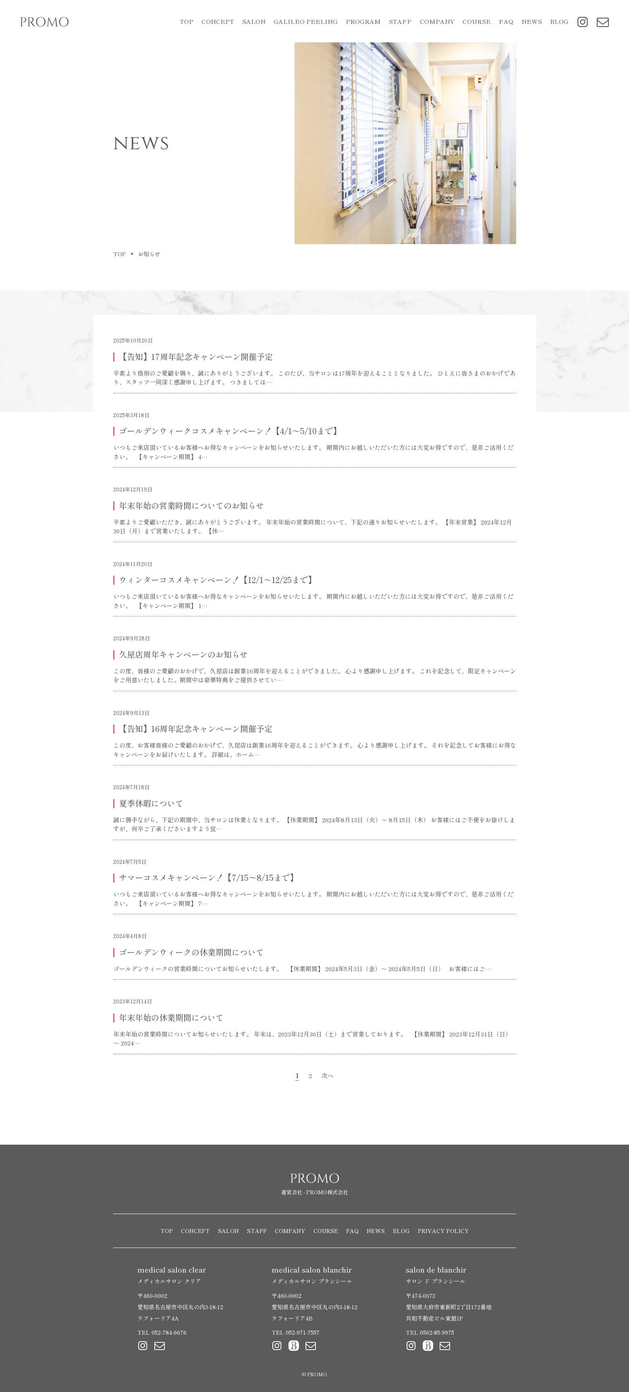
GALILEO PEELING (306, 21)
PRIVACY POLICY (443, 1231)
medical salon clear (171, 1274)
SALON (228, 1231)
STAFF (400, 21)
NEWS (531, 21)
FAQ (506, 21)
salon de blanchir (436, 1274)
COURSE (477, 21)
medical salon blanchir (312, 1274)
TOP (186, 21)
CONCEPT (217, 21)
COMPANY (437, 21)
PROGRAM (363, 21)
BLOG (559, 21)
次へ (328, 1075)
